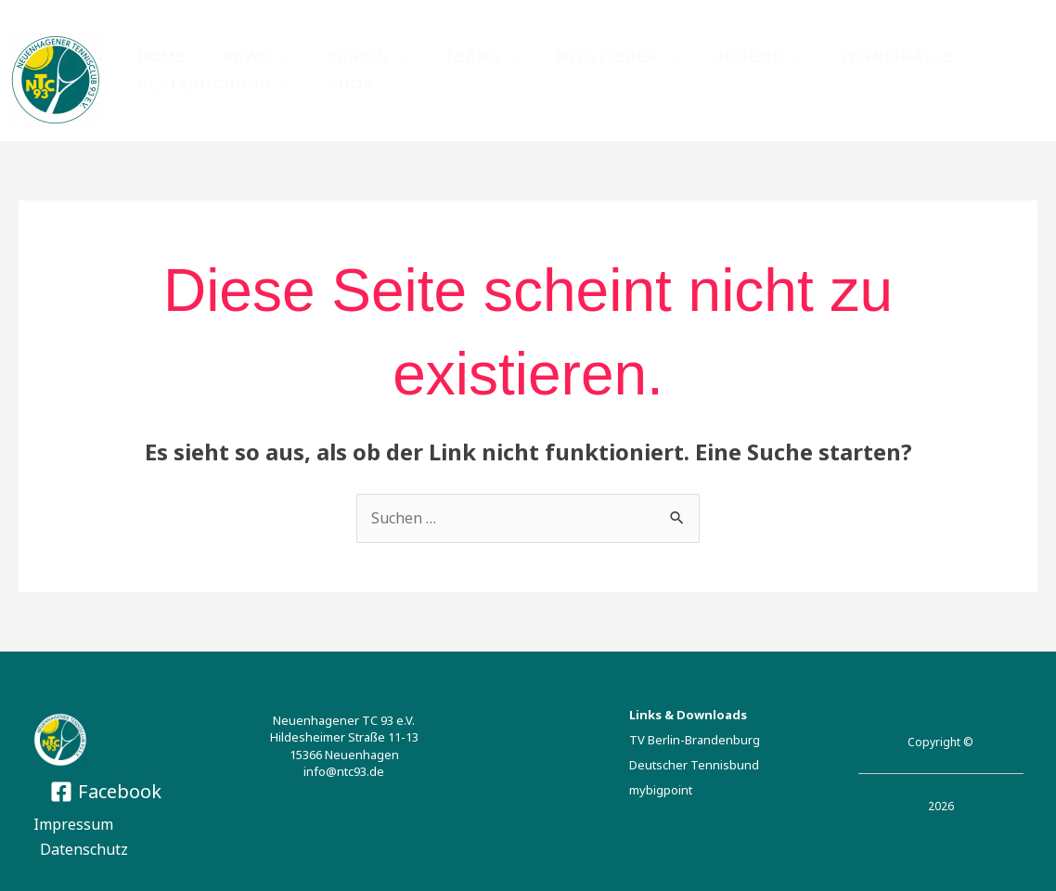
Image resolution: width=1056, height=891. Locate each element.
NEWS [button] (236, 55)
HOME (159, 55)
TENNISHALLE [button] (852, 55)
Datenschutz (85, 849)
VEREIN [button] (340, 55)
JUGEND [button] (711, 55)
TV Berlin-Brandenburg (694, 739)
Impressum (73, 824)
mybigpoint (660, 790)
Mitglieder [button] (578, 55)
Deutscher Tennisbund (694, 765)
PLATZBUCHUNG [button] (202, 85)
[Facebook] (105, 792)
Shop (341, 85)
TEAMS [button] (449, 55)
